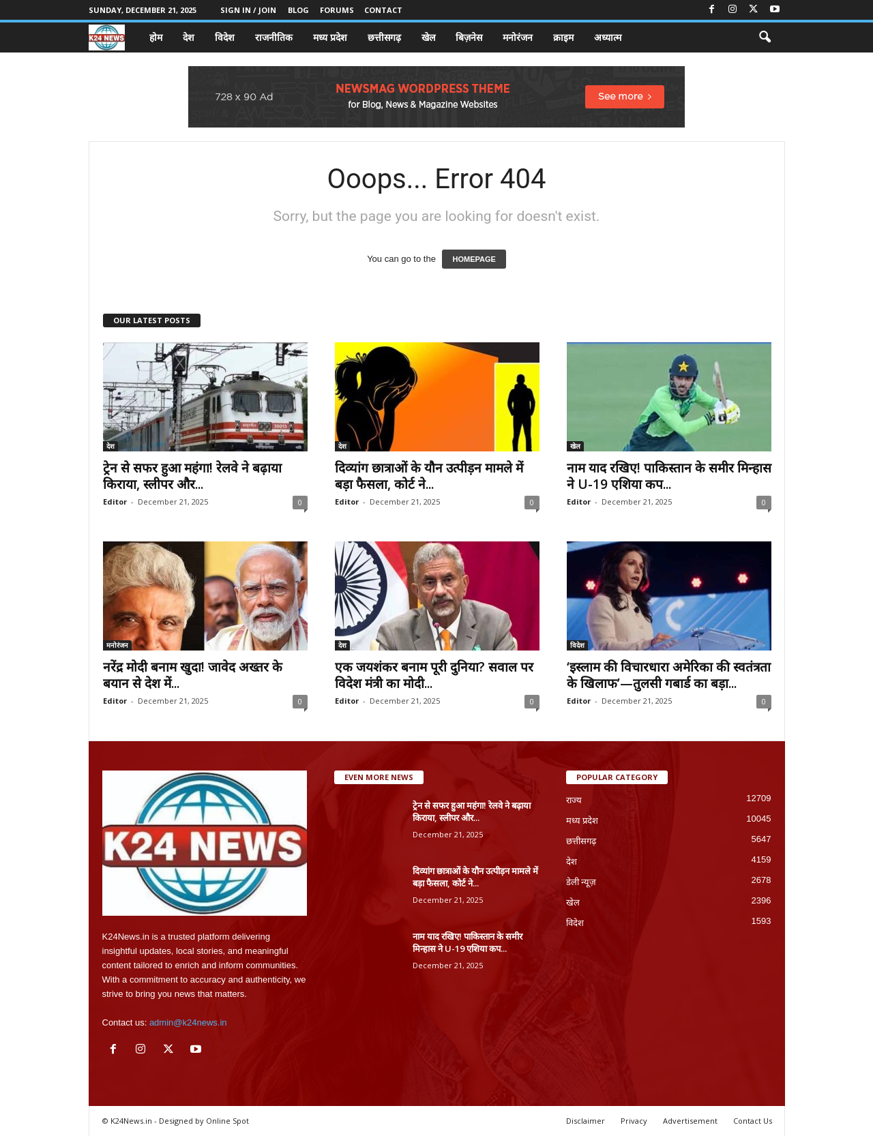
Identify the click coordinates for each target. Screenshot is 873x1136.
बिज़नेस (469, 37)
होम (155, 37)
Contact (383, 10)
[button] (765, 38)
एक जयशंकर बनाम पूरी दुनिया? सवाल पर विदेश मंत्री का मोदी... (434, 675)
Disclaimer (585, 1121)
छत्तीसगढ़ (384, 37)
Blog (298, 10)
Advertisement (690, 1121)
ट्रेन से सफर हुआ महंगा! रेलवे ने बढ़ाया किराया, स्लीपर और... (192, 476)
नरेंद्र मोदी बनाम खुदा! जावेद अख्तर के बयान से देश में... (192, 675)
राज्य (574, 800)
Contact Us (752, 1121)
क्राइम (563, 37)
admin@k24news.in (188, 1022)
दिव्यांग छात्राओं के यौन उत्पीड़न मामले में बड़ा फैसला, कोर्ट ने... (429, 476)
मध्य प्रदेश (330, 37)
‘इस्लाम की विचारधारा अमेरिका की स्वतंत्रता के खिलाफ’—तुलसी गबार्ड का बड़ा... (669, 675)
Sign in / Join (248, 10)
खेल (428, 37)
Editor (115, 501)
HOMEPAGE (473, 259)
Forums (337, 10)
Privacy (634, 1121)
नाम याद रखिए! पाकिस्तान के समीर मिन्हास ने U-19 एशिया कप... (669, 476)
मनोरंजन (518, 37)
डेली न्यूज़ (581, 882)
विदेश (225, 37)
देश (188, 37)
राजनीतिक (274, 37)
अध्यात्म (607, 37)
